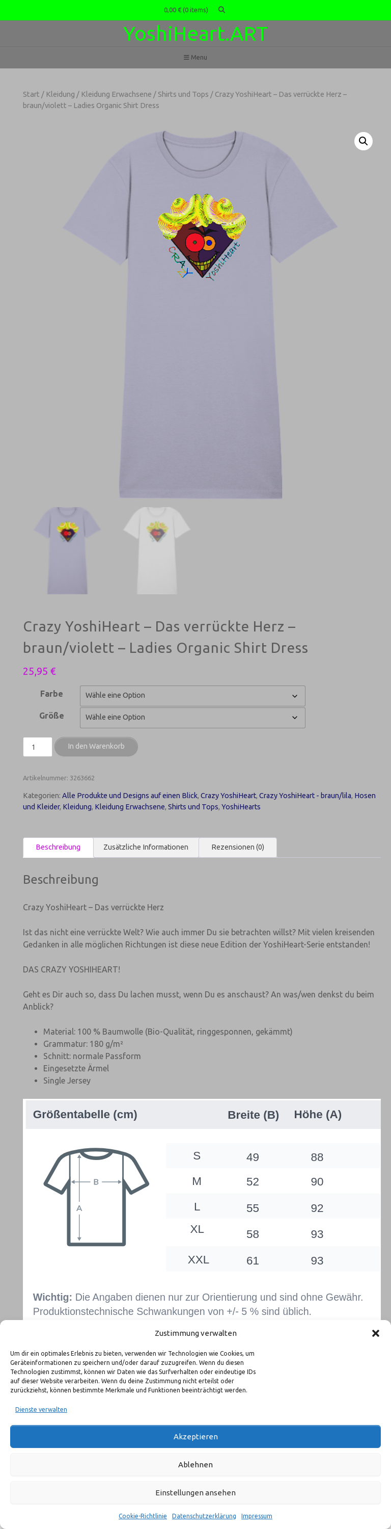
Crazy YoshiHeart (228, 795)
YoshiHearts (241, 806)
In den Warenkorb (96, 745)
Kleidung (60, 94)
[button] (376, 1333)
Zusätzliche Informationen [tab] (145, 846)
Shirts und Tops (183, 94)
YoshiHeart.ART (195, 33)
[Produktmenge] (37, 746)
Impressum (256, 1516)
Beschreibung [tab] (58, 846)
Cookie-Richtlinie (143, 1516)
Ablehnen (195, 1464)
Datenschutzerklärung (204, 1516)
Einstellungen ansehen (195, 1492)
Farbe (51, 693)
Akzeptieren (196, 1436)
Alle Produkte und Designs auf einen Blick (130, 795)
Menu (195, 57)
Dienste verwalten (41, 1409)
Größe (51, 715)
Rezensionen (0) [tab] (237, 846)
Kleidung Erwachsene (116, 94)
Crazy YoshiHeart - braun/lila (305, 795)
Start (31, 94)
